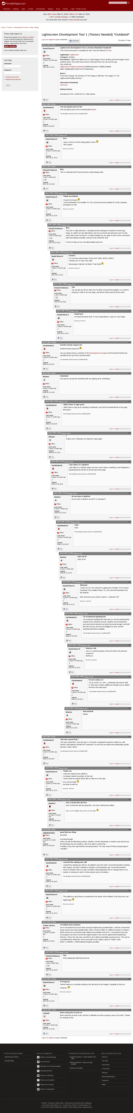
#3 (129, 135)
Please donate (74, 20)
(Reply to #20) (88, 677)
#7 (129, 252)
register (51, 39)
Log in (44, 39)
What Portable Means (108, 1076)
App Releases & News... (12, 1057)
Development (40, 9)
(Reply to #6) (68, 252)
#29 (129, 922)
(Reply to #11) (63, 401)
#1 (129, 45)
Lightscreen (74, 55)
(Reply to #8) (74, 311)
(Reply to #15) (75, 522)
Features (16, 9)
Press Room (106, 1065)
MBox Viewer (52, 14)
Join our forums (43, 1062)
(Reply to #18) (83, 614)
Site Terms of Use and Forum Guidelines (78, 1103)
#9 (129, 310)
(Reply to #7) (71, 284)
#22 (129, 708)
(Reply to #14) (72, 493)
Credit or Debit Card (55, 1107)
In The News (106, 1069)
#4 (129, 166)
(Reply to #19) (86, 645)
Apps (23, 9)
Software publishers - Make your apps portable (81, 1063)
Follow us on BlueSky (45, 1075)
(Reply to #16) (78, 553)
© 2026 (43, 1103)
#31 (129, 979)
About (58, 9)
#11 (129, 373)
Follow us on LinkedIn (45, 1085)
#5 (129, 193)
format (93, 109)
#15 (129, 493)
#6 (129, 224)
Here (110, 50)
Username (8, 63)
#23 (129, 736)
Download (6, 9)
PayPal (65, 1107)
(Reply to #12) (66, 433)
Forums (30, 9)
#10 (129, 342)
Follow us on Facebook (45, 1080)
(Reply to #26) (63, 859)
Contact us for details (76, 1068)
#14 (129, 461)
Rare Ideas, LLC (56, 1105)
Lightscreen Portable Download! (71, 67)
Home (3, 27)
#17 (129, 553)
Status (104, 1084)
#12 (129, 401)
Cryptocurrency (87, 1107)
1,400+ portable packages (58, 17)
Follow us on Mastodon (45, 1089)
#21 (129, 676)
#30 (129, 952)
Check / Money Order (75, 1107)
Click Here (64, 85)
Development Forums (21, 27)
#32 (129, 1010)
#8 (129, 284)
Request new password (13, 79)
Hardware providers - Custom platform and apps (83, 1057)
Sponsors (105, 1072)
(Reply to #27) (63, 891)
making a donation (28, 37)
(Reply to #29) (63, 952)
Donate (65, 9)
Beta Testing (34, 27)
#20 (129, 645)
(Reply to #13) (69, 462)
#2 (129, 104)
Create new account (12, 77)
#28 (129, 890)
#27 (129, 859)
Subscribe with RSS (44, 1071)
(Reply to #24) (66, 799)
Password (8, 70)
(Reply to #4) (63, 193)
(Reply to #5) (66, 225)
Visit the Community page (46, 1057)
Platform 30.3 (73, 14)
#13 (129, 433)
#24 (129, 767)
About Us (104, 1057)
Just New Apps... (10, 1061)
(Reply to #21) (83, 708)
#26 (129, 829)
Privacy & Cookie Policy (55, 1103)
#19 (129, 613)
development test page (98, 353)
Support (50, 9)
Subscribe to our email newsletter (49, 1066)
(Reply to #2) (63, 135)
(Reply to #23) (63, 768)
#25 (129, 799)
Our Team (105, 1061)
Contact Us (105, 1080)
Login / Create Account (78, 9)
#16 (129, 521)
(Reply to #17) (80, 582)
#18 (129, 581)
